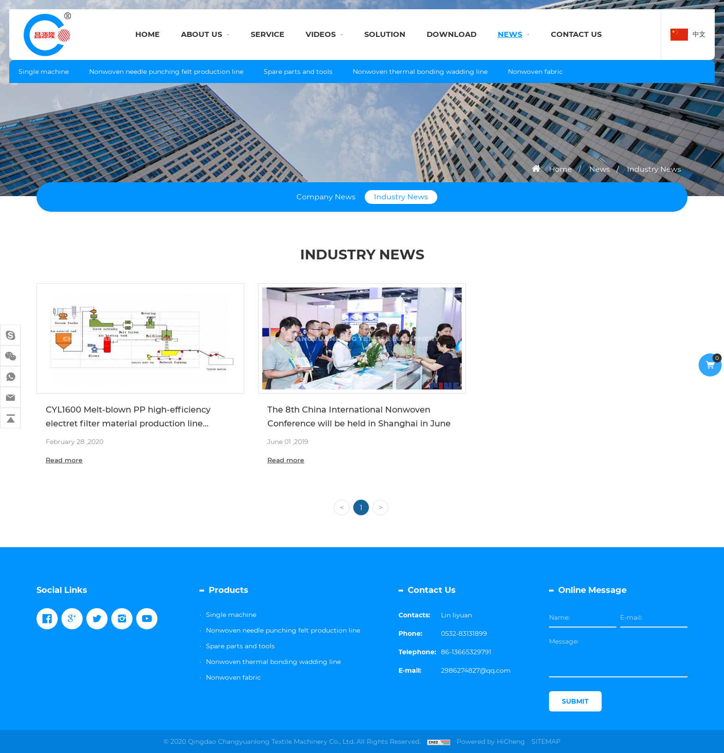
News (599, 169)
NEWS (510, 34)
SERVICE (267, 34)
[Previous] (342, 517)
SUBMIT (575, 701)
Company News (326, 196)
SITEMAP (546, 741)
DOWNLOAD (452, 34)
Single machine (43, 71)
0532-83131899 (464, 633)
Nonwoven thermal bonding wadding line (420, 71)
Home (560, 169)
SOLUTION (384, 34)
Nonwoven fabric (535, 71)
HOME (147, 34)
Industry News (654, 169)
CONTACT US (576, 34)
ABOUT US (201, 34)
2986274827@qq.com (476, 670)
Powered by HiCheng (491, 741)
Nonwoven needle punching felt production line (166, 71)
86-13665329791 (466, 652)
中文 (699, 34)
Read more (64, 461)
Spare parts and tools (298, 71)
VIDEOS (321, 34)
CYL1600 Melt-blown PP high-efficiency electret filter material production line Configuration (128, 425)
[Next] (380, 517)
